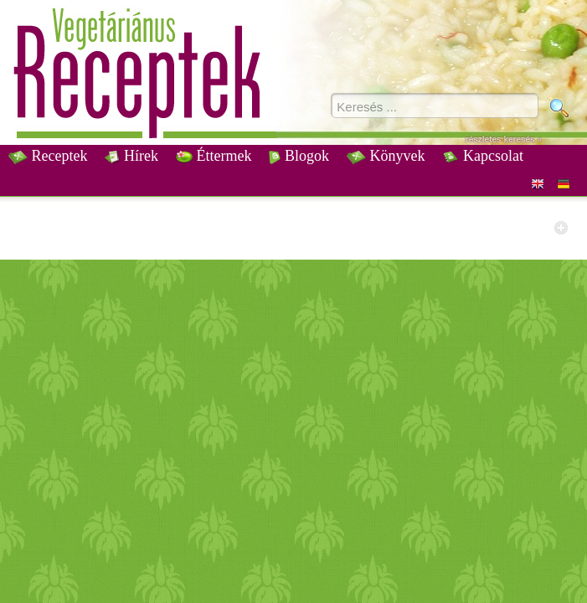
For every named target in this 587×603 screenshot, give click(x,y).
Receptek (47, 155)
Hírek (131, 155)
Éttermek (213, 155)
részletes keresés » (504, 139)
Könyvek (386, 155)
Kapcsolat (482, 155)
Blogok (299, 155)
